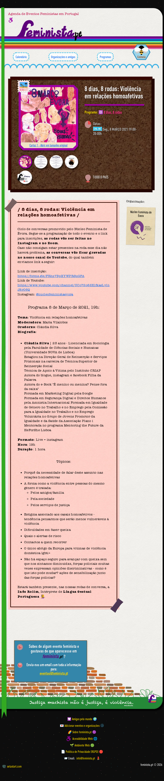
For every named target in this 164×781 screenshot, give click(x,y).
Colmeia (141, 57)
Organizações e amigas (63, 57)
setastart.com (12, 766)
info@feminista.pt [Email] (85, 758)
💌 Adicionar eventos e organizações (80, 725)
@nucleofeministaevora (54, 294)
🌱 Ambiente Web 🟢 (82, 745)
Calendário (21, 57)
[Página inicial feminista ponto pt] (49, 30)
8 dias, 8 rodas (113, 112)
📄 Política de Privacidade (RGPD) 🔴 (82, 751)
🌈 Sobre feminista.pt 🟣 (82, 732)
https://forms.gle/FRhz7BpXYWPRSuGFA (51, 276)
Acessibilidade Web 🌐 (84, 738)
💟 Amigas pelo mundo (79, 719)
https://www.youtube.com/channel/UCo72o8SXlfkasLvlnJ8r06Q (64, 287)
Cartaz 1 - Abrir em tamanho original (48, 145)
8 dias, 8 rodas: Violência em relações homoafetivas (114, 92)
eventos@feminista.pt (54, 673)
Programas (105, 57)
